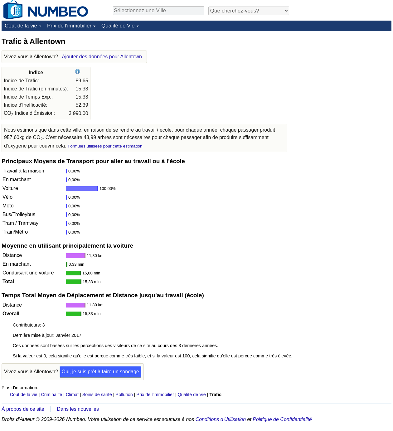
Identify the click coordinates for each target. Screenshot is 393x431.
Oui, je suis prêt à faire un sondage (100, 371)
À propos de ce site (23, 409)
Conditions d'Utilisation (221, 419)
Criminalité (51, 394)
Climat (72, 394)
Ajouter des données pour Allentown (102, 56)
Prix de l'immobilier (69, 26)
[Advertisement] (344, 75)
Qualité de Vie (117, 26)
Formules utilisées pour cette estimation (105, 146)
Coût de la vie (21, 26)
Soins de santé (97, 394)
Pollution (124, 394)
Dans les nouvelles (78, 409)
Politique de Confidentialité (282, 419)
